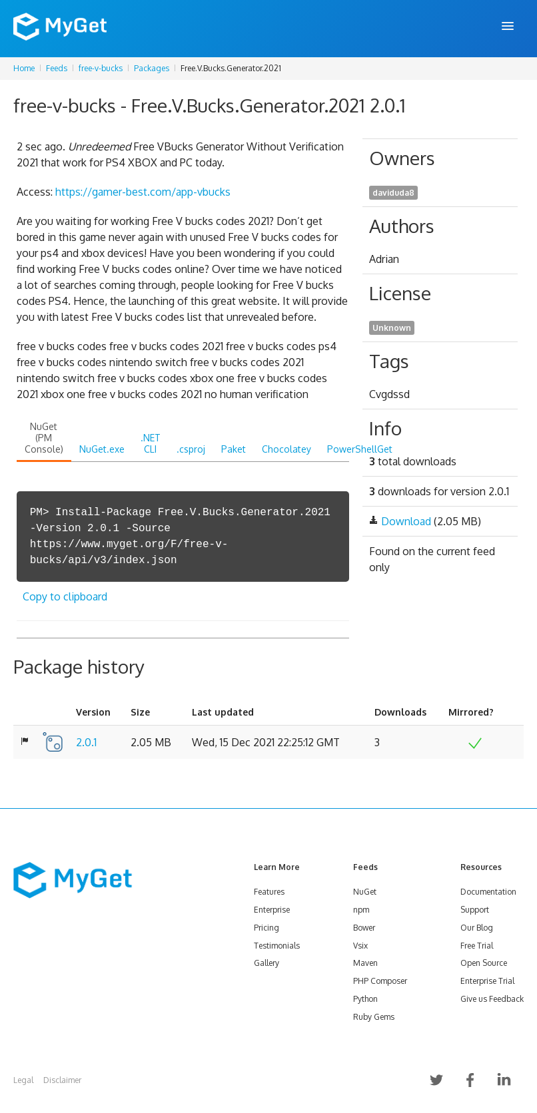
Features (269, 892)
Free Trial (476, 946)
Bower (364, 928)
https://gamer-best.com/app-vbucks (143, 191)
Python (365, 999)
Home (24, 68)
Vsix (360, 946)
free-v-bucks (101, 68)
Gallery (266, 963)
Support (474, 910)
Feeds (56, 68)
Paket (233, 449)
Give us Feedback (492, 999)
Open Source (483, 963)
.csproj (191, 449)
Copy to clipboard (65, 596)
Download (406, 521)
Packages (151, 68)
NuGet (364, 892)
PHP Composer (380, 981)
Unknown (391, 328)
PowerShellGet (359, 449)
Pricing (266, 928)
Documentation (488, 892)
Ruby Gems (373, 1017)
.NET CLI (151, 443)
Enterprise (272, 910)
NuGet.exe (102, 449)
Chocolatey (286, 449)
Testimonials (277, 946)
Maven (365, 963)
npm (361, 910)
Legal (23, 1080)
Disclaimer (62, 1080)
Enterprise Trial (487, 981)
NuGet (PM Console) (44, 438)
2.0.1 (86, 742)
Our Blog (476, 928)
